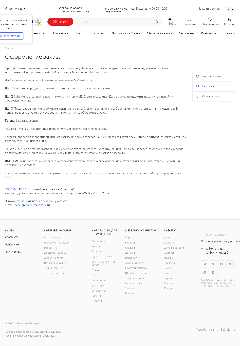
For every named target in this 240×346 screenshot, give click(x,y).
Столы (168, 272)
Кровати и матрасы (136, 267)
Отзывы (96, 275)
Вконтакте (204, 263)
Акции (9, 230)
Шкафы (168, 257)
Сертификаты (100, 280)
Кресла (168, 283)
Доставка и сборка (55, 252)
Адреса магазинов (102, 256)
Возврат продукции (55, 262)
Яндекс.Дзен (213, 272)
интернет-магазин (113, 12)
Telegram (213, 263)
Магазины (12, 244)
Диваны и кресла (134, 262)
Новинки (130, 293)
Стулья (168, 278)
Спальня (130, 247)
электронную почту (54, 201)
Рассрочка (50, 247)
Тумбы (168, 267)
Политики (97, 300)
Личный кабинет (53, 267)
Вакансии (97, 251)
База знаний (98, 285)
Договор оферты (54, 272)
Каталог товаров (53, 237)
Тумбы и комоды (134, 278)
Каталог (170, 230)
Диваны (168, 237)
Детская (130, 252)
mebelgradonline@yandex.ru (32, 205)
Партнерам (13, 251)
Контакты (12, 237)
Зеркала (130, 288)
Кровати (169, 242)
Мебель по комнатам (140, 230)
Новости (96, 246)
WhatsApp (204, 272)
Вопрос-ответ (100, 290)
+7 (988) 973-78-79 (70, 8)
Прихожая (131, 257)
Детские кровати (174, 247)
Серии (128, 237)
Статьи (96, 270)
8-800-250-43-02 (116, 8)
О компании (98, 241)
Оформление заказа (56, 242)
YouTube (221, 263)
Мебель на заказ (53, 257)
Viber (230, 263)
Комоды (168, 288)
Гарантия (97, 295)
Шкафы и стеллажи (136, 272)
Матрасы (169, 252)
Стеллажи (170, 262)
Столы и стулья (133, 283)
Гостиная (130, 242)
